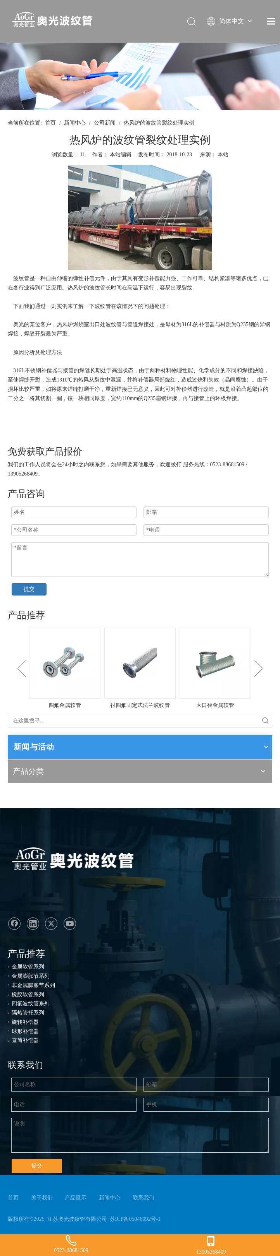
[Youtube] (70, 923)
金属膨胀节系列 (31, 976)
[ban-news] (140, 76)
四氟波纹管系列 (31, 1003)
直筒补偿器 (25, 1040)
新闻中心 (110, 1198)
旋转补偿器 (25, 1022)
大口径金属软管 (215, 705)
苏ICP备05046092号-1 (135, 1219)
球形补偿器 (25, 1031)
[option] (64, 669)
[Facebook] (14, 923)
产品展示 (75, 1198)
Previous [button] (21, 669)
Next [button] (258, 669)
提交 (29, 589)
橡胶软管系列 (28, 995)
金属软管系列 (28, 967)
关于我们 (42, 1198)
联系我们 (143, 1198)
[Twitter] (51, 923)
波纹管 (21, 278)
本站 (223, 154)
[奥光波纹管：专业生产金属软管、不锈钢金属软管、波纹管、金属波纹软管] (71, 860)
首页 (13, 1198)
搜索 (265, 720)
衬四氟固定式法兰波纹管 (140, 705)
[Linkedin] (33, 923)
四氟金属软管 (64, 705)
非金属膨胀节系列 (33, 985)
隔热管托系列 (28, 1013)
